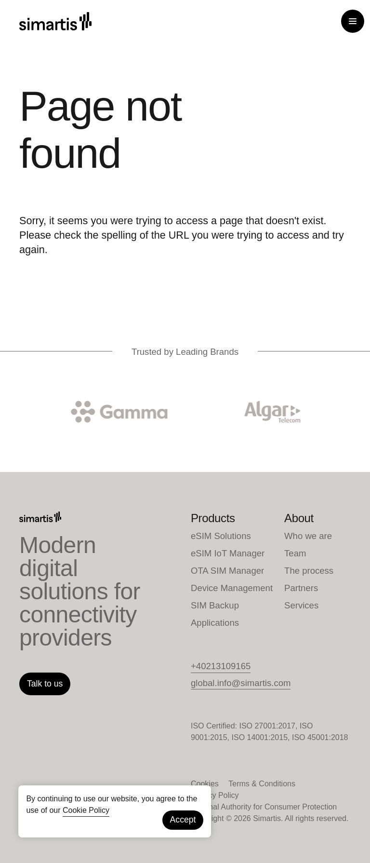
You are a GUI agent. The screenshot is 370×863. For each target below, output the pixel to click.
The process (308, 571)
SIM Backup (215, 605)
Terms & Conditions (261, 784)
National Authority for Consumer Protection (264, 807)
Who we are (308, 536)
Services (301, 605)
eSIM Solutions (221, 536)
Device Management (232, 588)
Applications (215, 623)
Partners (301, 588)
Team (295, 553)
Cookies (205, 784)
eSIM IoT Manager (227, 553)
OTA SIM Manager (227, 571)
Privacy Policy (215, 795)
